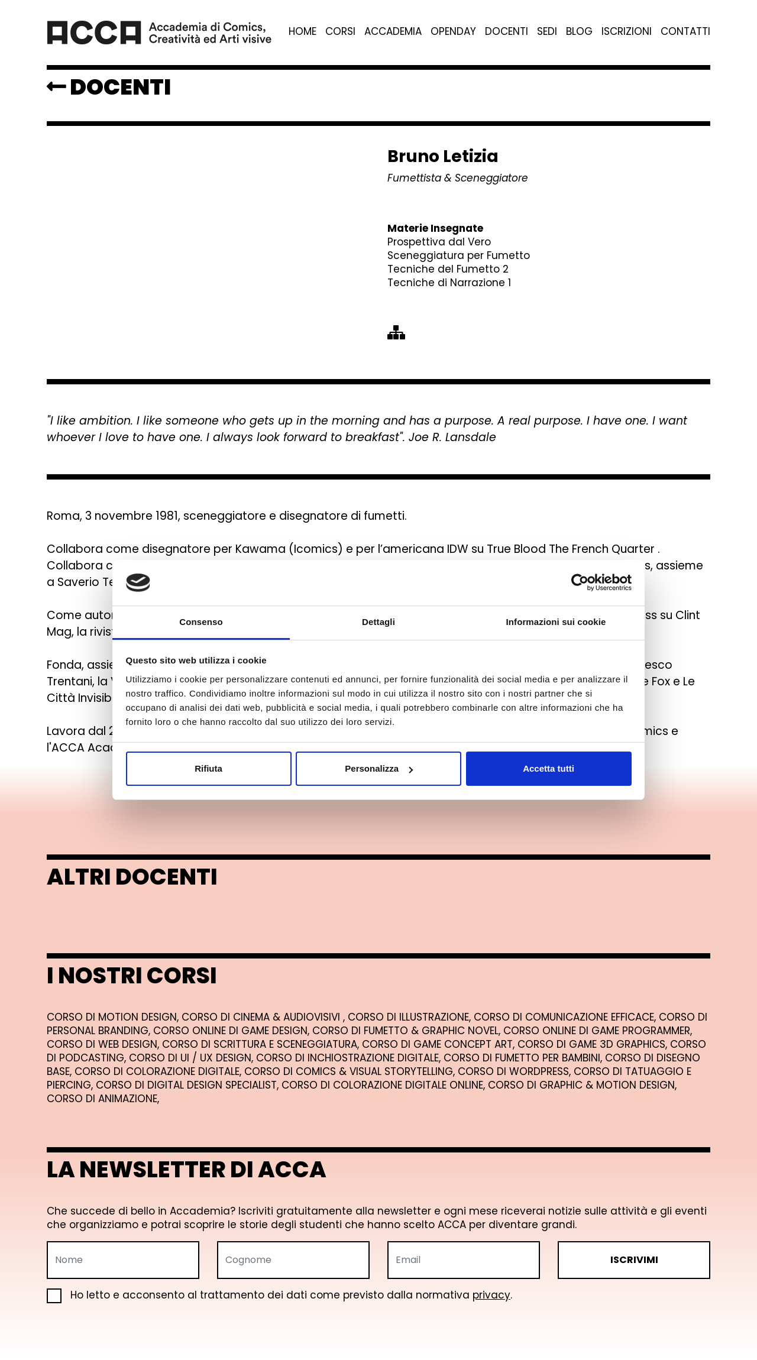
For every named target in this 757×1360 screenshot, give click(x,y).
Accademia (393, 31)
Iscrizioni (626, 31)
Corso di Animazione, (103, 1099)
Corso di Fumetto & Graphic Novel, (407, 1031)
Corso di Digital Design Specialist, (189, 1085)
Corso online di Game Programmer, (597, 1031)
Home (302, 31)
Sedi (547, 31)
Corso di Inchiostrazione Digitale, (350, 1058)
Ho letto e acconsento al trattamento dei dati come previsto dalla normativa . (279, 1295)
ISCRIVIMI (634, 1260)
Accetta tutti (548, 768)
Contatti (685, 31)
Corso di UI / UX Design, (192, 1058)
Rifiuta (208, 768)
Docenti (506, 31)
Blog (579, 31)
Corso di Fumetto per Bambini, (524, 1058)
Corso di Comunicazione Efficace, (566, 1017)
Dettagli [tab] (378, 622)
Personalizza (379, 768)
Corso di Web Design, (104, 1044)
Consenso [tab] (200, 622)
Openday (453, 31)
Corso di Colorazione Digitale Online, (385, 1085)
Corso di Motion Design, (114, 1017)
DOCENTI (109, 87)
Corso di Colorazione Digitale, (159, 1071)
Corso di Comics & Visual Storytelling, (351, 1071)
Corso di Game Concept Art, (439, 1044)
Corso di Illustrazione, (411, 1017)
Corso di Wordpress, (516, 1071)
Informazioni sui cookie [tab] (556, 622)
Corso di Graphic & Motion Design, (582, 1085)
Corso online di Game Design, (232, 1031)
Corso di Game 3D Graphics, (593, 1044)
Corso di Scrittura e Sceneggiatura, (262, 1044)
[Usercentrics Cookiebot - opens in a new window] (580, 582)
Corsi (340, 31)
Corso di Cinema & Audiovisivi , (265, 1017)
